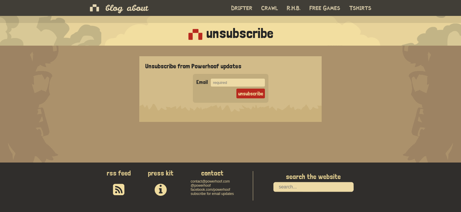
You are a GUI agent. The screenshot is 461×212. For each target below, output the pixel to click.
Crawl (269, 8)
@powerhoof (201, 185)
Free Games (325, 8)
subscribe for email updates (212, 194)
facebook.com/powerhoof (210, 190)
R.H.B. (294, 8)
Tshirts (360, 8)
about (137, 8)
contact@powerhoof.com (210, 181)
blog (114, 8)
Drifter (242, 8)
